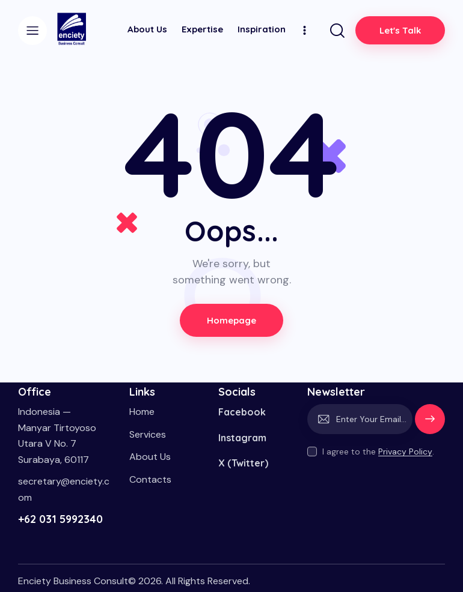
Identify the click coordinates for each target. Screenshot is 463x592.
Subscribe (429, 424)
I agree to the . (378, 451)
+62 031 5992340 (60, 519)
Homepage (232, 320)
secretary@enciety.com (63, 489)
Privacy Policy (405, 451)
